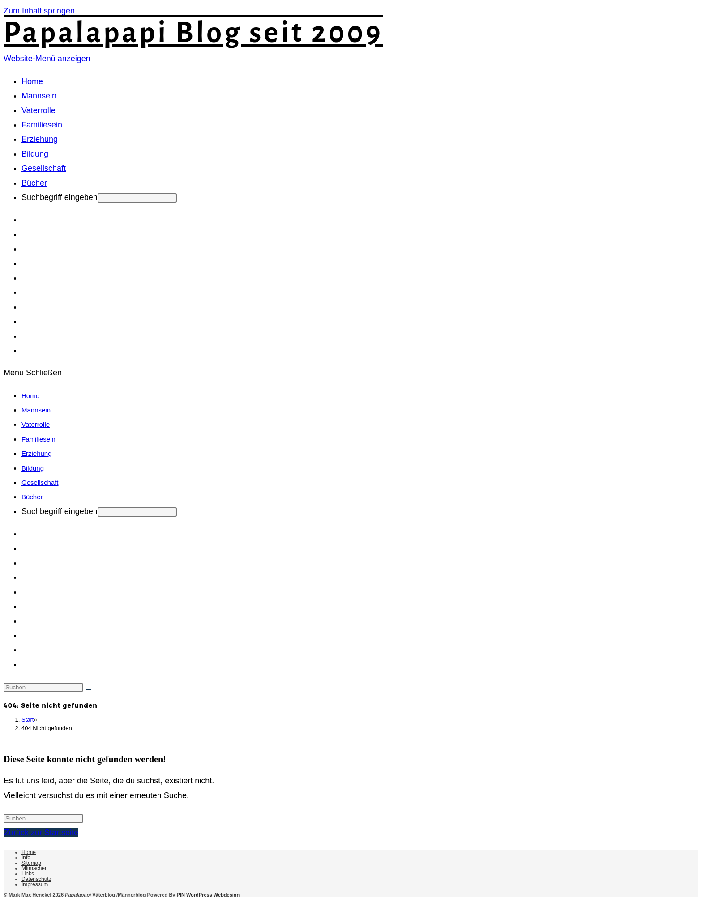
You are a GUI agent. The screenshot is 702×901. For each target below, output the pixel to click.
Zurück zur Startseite (41, 832)
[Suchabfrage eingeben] (43, 687)
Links (27, 874)
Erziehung (36, 453)
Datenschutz (36, 879)
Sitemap (31, 863)
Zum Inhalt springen (39, 10)
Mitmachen (34, 868)
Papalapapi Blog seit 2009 (193, 32)
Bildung (32, 468)
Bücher (32, 497)
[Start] (27, 719)
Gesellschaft (40, 482)
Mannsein (36, 410)
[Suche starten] (88, 689)
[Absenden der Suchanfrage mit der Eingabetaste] (137, 198)
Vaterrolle (35, 424)
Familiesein (38, 439)
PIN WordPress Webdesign (208, 894)
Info (25, 857)
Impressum (34, 884)
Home (30, 396)
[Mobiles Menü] (33, 372)
